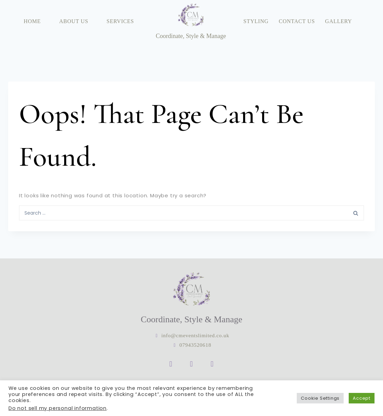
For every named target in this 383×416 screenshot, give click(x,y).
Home (32, 21)
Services (120, 21)
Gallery (338, 21)
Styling (256, 21)
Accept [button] (361, 398)
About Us (73, 21)
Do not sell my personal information (57, 408)
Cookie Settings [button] (320, 398)
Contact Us (297, 21)
